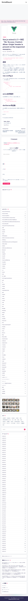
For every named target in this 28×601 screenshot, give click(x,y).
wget (3, 361)
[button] (24, 429)
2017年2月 (4, 523)
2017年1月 (4, 525)
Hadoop (3, 294)
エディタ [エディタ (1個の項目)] (4, 423)
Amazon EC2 (8, 217)
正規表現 (3, 391)
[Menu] (26, 2)
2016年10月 (4, 531)
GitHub (3, 284)
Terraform (4, 346)
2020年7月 (4, 466)
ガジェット (4, 381)
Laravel (3, 300)
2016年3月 (4, 545)
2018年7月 (4, 494)
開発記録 (3, 393)
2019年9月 (4, 478)
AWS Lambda (4, 243)
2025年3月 (4, 440)
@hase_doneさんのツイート (7, 556)
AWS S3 (3, 245)
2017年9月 (4, 508)
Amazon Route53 (5, 223)
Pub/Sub (3, 326)
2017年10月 (4, 506)
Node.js (3, 316)
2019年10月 (4, 476)
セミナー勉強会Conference (6, 383)
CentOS (3, 256)
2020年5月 (4, 468)
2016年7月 (4, 537)
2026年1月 (4, 436)
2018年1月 (4, 500)
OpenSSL (4, 318)
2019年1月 (4, 486)
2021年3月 (4, 458)
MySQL (3, 312)
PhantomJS (4, 320)
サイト (4, 174)
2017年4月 (4, 519)
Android (3, 229)
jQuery (3, 298)
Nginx (3, 314)
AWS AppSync (4, 235)
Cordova (3, 268)
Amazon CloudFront (5, 215)
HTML (3, 296)
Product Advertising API (6, 324)
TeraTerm (4, 344)
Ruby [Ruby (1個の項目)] (18, 419)
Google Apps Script (5, 290)
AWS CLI (8, 237)
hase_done (7, 121)
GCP (7, 278)
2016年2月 (4, 547)
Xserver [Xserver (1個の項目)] (22, 421)
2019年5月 (4, 484)
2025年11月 (4, 438)
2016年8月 (4, 535)
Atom (3, 233)
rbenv (3, 330)
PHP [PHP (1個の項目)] (15, 419)
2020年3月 (4, 472)
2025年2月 (4, 442)
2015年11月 (4, 551)
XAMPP (3, 373)
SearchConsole (4, 338)
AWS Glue (4, 239)
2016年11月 (4, 529)
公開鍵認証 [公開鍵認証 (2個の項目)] (22, 423)
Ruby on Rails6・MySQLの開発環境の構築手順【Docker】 (11, 569)
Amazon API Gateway (6, 211)
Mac (3, 306)
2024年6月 (4, 444)
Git (2, 282)
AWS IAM (9, 241)
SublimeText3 (4, 342)
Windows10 (4, 363)
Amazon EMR (9, 219)
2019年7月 (4, 482)
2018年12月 (4, 488)
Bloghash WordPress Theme (14, 599)
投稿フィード (5, 587)
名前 (4, 163)
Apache (3, 231)
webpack (4, 359)
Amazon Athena (5, 213)
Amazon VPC (8, 225)
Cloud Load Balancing (6, 260)
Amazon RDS (11, 221)
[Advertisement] (14, 12)
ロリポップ (4, 385)
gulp (3, 292)
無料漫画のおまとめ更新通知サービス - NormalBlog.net (16, 577)
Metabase (4, 310)
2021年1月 (4, 462)
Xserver (3, 375)
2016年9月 (4, 533)
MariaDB (3, 308)
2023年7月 (4, 446)
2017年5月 (4, 517)
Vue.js (4, 37)
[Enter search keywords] (14, 429)
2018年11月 (4, 490)
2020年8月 (4, 464)
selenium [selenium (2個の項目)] (4, 421)
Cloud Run (4, 262)
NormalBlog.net (7, 2)
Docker (3, 272)
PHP (3, 322)
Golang (3, 286)
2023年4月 (4, 448)
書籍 (3, 387)
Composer (4, 264)
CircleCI (3, 258)
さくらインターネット (5, 379)
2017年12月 (4, 502)
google (3, 288)
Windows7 (4, 365)
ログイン (4, 585)
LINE (3, 302)
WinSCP (3, 369)
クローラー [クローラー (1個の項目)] (8, 423)
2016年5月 (4, 541)
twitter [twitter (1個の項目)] (12, 421)
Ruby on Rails (4, 336)
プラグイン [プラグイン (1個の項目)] (18, 423)
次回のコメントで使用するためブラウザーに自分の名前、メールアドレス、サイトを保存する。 (14, 180)
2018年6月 (4, 496)
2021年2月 (4, 460)
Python (3, 328)
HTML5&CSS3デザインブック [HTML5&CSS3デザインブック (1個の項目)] (7, 419)
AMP (3, 227)
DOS (3, 274)
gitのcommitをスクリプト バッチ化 (8, 562)
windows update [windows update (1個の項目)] (17, 421)
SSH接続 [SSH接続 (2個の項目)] (8, 421)
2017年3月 (4, 521)
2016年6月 (4, 539)
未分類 (3, 389)
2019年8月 (4, 480)
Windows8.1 (4, 367)
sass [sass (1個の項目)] (21, 419)
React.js (3, 332)
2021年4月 (4, 456)
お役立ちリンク (4, 377)
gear (3, 280)
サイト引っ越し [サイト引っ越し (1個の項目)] (13, 423)
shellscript (4, 340)
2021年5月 (4, 454)
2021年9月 (4, 450)
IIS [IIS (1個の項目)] (12, 419)
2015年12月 (4, 549)
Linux (3, 304)
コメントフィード (6, 589)
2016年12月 (4, 527)
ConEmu (3, 266)
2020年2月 (4, 474)
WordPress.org (5, 591)
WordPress (4, 371)
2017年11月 (4, 504)
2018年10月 (4, 492)
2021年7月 (4, 452)
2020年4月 (4, 470)
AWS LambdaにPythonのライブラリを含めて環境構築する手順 (12, 573)
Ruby (3, 334)
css (2, 270)
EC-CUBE (4, 276)
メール (4, 169)
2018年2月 (4, 498)
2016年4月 (4, 543)
